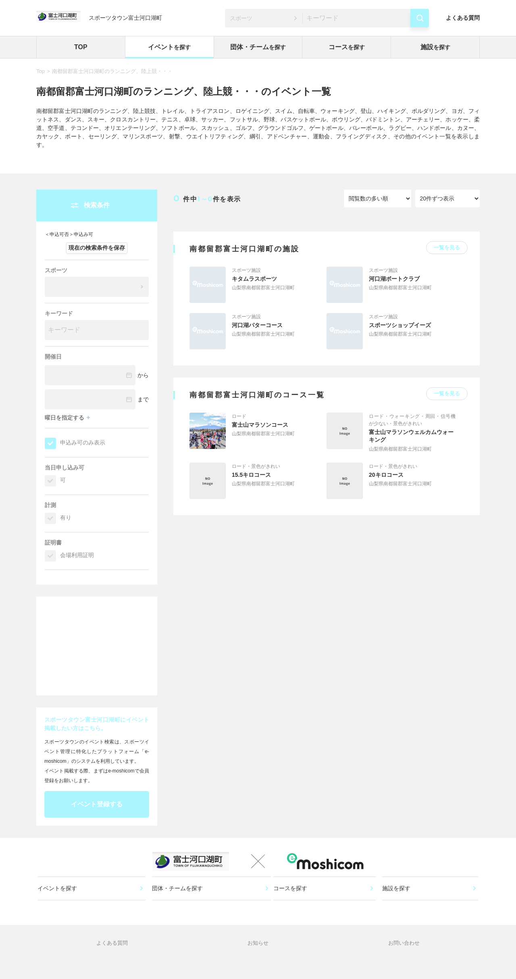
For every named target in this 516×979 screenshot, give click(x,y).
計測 (50, 505)
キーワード (59, 313)
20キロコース (386, 475)
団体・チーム (258, 47)
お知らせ (258, 961)
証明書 (53, 542)
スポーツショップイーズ (400, 325)
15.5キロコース (251, 475)
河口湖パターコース (257, 325)
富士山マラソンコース (260, 425)
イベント (169, 47)
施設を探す (397, 899)
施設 (435, 47)
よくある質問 (463, 18)
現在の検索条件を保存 (97, 247)
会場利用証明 (77, 555)
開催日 (53, 356)
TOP (80, 47)
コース (347, 47)
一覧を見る (447, 247)
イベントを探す (60, 899)
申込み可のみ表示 (82, 442)
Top (40, 71)
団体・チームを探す (178, 899)
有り (65, 517)
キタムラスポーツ (254, 279)
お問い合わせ (404, 961)
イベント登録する (97, 804)
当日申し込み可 (64, 467)
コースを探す (293, 899)
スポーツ (56, 270)
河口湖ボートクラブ (394, 279)
